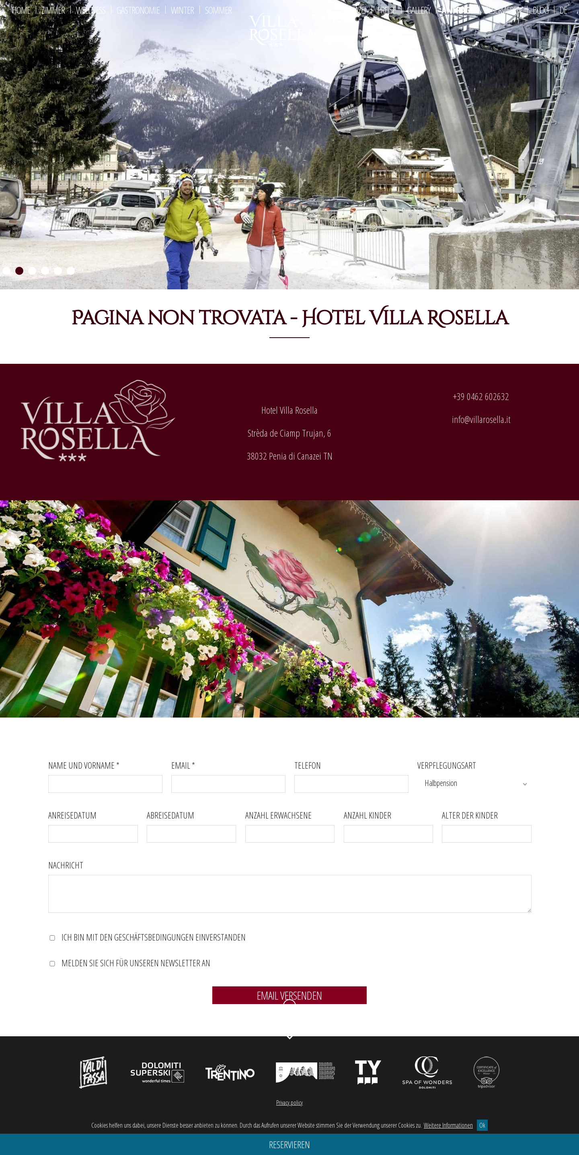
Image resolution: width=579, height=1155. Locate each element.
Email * (183, 765)
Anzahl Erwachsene (278, 815)
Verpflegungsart (446, 765)
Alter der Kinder (470, 815)
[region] (289, 145)
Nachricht (65, 865)
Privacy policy (289, 1103)
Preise (386, 9)
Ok (482, 1125)
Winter (182, 9)
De (563, 9)
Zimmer (53, 9)
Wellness (90, 9)
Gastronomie (138, 9)
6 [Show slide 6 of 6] (71, 271)
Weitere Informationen (448, 1125)
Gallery (418, 9)
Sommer (218, 9)
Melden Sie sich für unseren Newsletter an (136, 963)
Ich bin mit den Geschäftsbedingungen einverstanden (154, 937)
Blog (540, 9)
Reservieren (503, 9)
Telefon (307, 765)
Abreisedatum (170, 815)
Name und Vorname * (83, 765)
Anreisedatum (72, 815)
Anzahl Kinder (367, 815)
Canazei (354, 9)
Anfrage (457, 9)
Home (21, 9)
